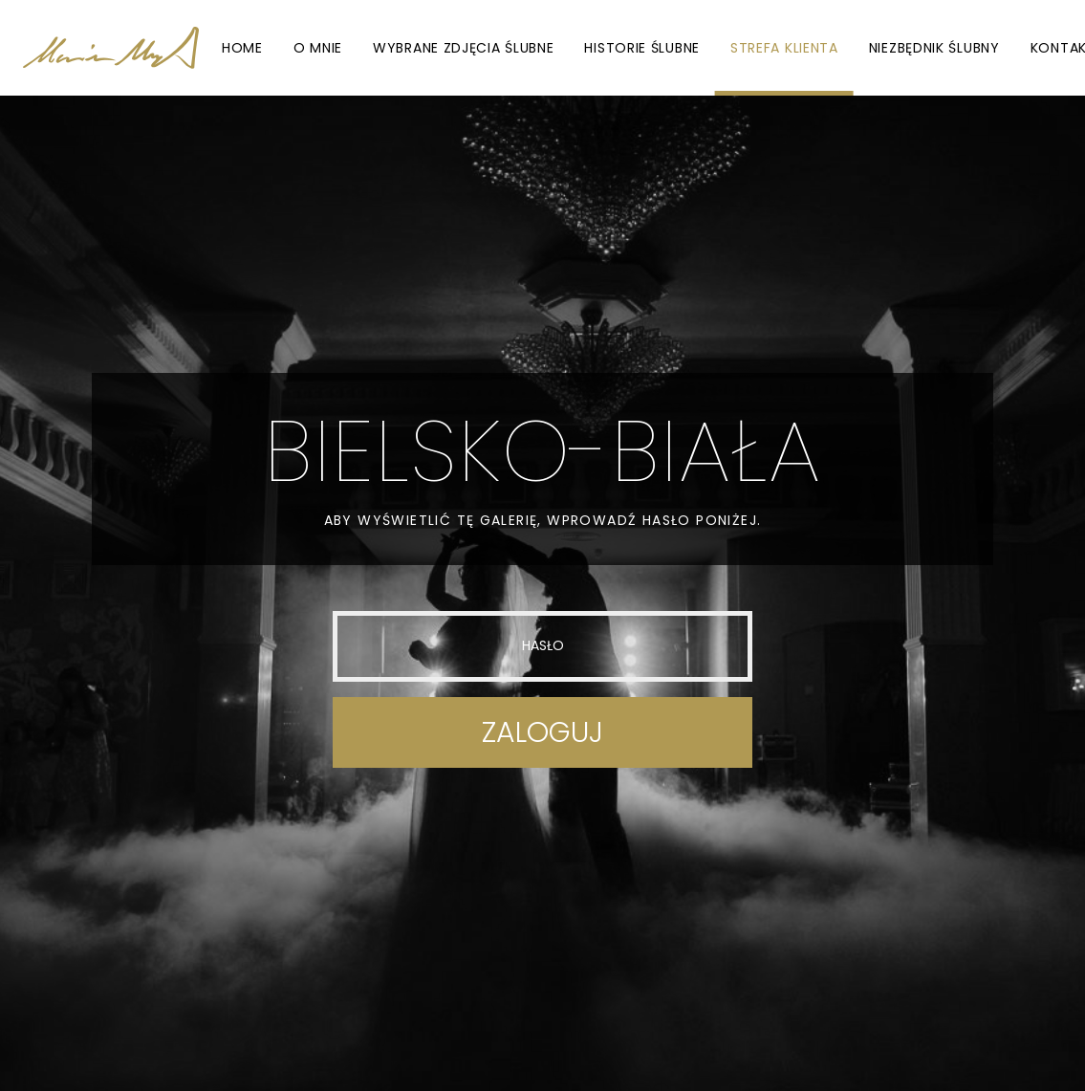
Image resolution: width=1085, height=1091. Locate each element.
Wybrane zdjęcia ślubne (463, 47)
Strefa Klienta (784, 47)
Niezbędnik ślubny (934, 47)
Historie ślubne (642, 47)
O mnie (317, 47)
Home (242, 47)
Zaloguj (542, 732)
